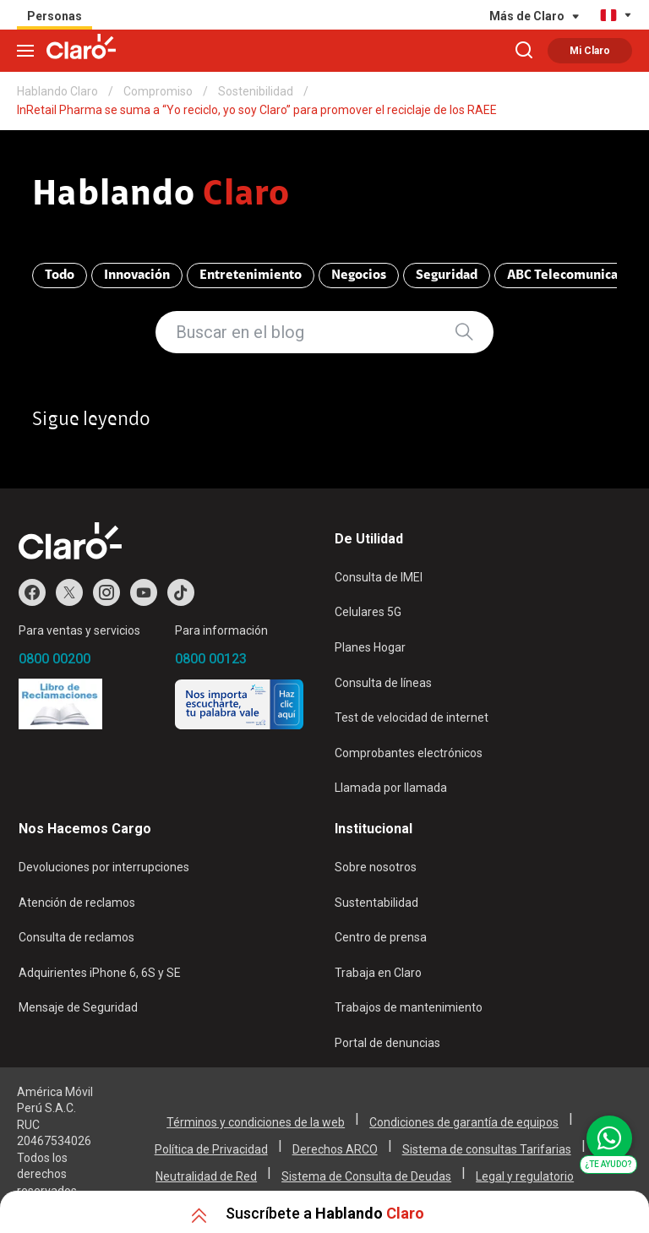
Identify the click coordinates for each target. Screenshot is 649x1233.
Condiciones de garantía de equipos (464, 1122)
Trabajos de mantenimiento (409, 1007)
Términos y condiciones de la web (255, 1122)
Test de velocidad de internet (411, 717)
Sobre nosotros (376, 867)
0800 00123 (211, 659)
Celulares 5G (368, 612)
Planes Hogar (370, 647)
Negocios (358, 275)
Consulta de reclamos (76, 937)
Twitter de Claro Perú (69, 592)
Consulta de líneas (383, 683)
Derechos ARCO (335, 1149)
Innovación (137, 275)
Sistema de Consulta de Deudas (366, 1176)
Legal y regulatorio (525, 1176)
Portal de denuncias (387, 1043)
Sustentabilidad (376, 902)
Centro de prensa (381, 937)
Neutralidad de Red (206, 1176)
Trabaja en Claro (378, 972)
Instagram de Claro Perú (106, 592)
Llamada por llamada (391, 787)
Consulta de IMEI (379, 577)
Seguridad (446, 275)
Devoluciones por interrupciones (104, 867)
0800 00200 (54, 659)
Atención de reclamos (77, 902)
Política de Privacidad (211, 1149)
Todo (59, 275)
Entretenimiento (250, 275)
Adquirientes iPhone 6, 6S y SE (100, 972)
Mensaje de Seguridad (78, 1007)
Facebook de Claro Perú (32, 592)
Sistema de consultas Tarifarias (486, 1149)
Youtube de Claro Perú (143, 592)
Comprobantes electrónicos (409, 753)
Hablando (161, 196)
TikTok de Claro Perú (180, 592)
